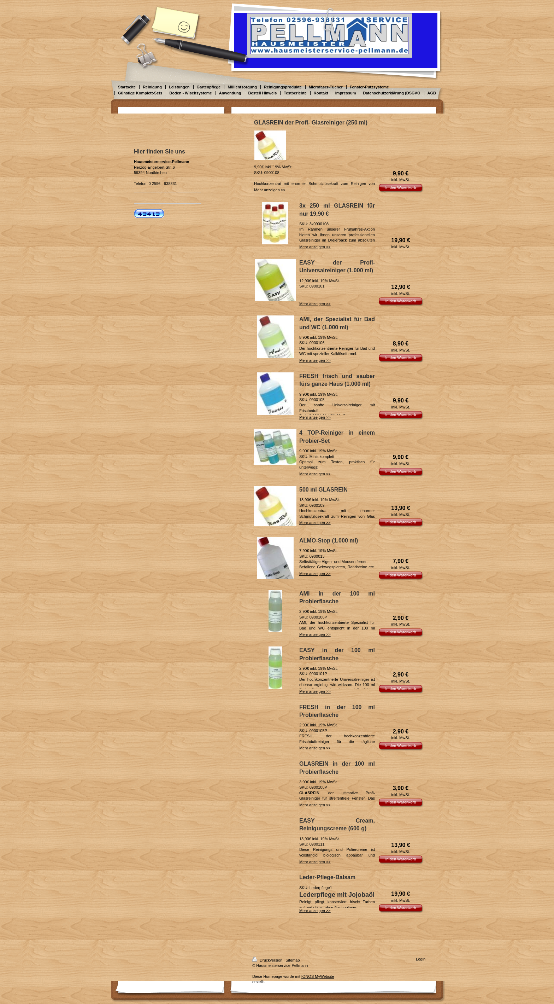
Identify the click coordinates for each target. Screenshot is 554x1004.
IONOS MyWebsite (317, 976)
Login (420, 959)
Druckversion (267, 960)
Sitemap (292, 960)
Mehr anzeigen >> (269, 190)
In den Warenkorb (400, 187)
